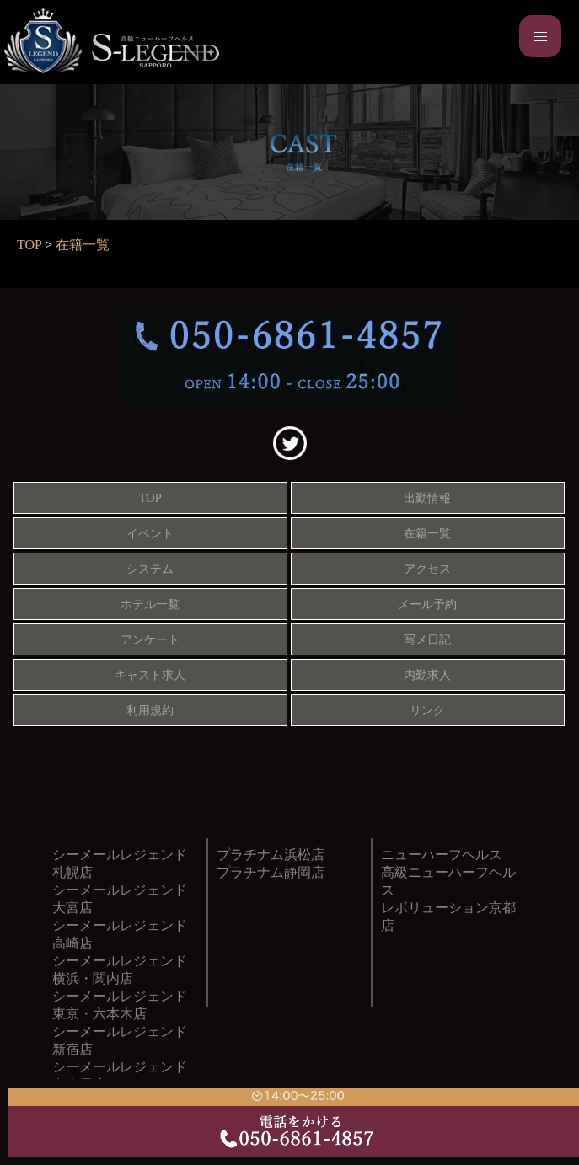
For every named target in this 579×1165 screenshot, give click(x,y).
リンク (427, 710)
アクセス (427, 568)
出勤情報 (427, 498)
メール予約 (427, 604)
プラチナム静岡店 (270, 872)
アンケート (150, 639)
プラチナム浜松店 (270, 854)
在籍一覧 (83, 245)
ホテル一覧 (150, 604)
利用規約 (150, 710)
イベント (150, 533)
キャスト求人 (150, 674)
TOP (29, 245)
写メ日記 (427, 639)
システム (150, 568)
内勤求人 (427, 674)
